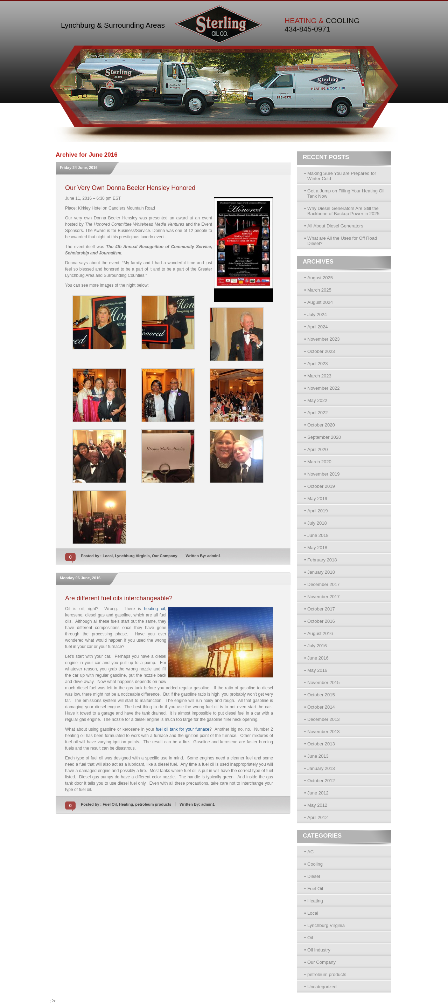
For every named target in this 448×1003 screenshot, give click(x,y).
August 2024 (320, 302)
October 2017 (321, 609)
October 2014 (321, 707)
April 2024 (317, 326)
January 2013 (321, 768)
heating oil (154, 608)
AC (310, 851)
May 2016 (317, 670)
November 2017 (323, 596)
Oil (310, 937)
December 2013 (323, 719)
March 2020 (319, 461)
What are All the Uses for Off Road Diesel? (342, 241)
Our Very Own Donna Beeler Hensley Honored (130, 187)
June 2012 (318, 793)
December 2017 (323, 584)
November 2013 (323, 731)
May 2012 (317, 805)
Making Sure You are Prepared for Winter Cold (341, 176)
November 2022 (323, 388)
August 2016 (320, 633)
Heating (126, 804)
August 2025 (320, 277)
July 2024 (317, 314)
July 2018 (317, 523)
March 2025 (319, 290)
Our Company (164, 556)
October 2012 (321, 780)
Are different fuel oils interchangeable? (119, 598)
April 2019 (317, 510)
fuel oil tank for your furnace (182, 729)
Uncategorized (322, 986)
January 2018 (321, 572)
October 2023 (321, 351)
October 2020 (321, 425)
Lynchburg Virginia (132, 556)
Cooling (315, 864)
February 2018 (322, 559)
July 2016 (317, 645)
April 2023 (317, 363)
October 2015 (321, 694)
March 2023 (319, 375)
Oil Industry (318, 950)
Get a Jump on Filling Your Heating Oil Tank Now (345, 193)
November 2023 (323, 339)
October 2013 (321, 743)
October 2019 (321, 486)
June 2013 (318, 756)
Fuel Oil (110, 804)
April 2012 (317, 817)
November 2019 (323, 474)
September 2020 (324, 437)
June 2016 (318, 658)
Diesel (313, 876)
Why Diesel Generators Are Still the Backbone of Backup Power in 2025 (343, 211)
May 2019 (317, 498)
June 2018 (318, 535)
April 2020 (317, 449)
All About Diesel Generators (335, 225)
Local (108, 556)
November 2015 (323, 682)
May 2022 (317, 400)
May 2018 (317, 547)
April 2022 (317, 412)
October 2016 (321, 621)
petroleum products (153, 804)
